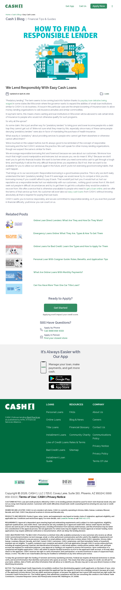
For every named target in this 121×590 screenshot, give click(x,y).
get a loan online (94, 188)
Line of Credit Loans (57, 442)
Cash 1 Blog (16, 15)
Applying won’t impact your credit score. (60, 315)
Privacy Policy (100, 453)
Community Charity (80, 434)
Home (8, 15)
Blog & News (76, 419)
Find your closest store (55, 338)
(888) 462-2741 (84, 518)
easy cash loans (75, 192)
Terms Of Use (100, 461)
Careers (97, 419)
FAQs (72, 412)
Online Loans (53, 419)
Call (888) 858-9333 (54, 331)
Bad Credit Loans (55, 450)
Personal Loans (54, 412)
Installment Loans (56, 434)
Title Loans (52, 427)
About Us (98, 412)
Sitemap (74, 450)
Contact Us (99, 427)
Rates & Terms (77, 442)
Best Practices (33, 417)
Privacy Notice (101, 446)
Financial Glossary (79, 427)
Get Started (60, 307)
